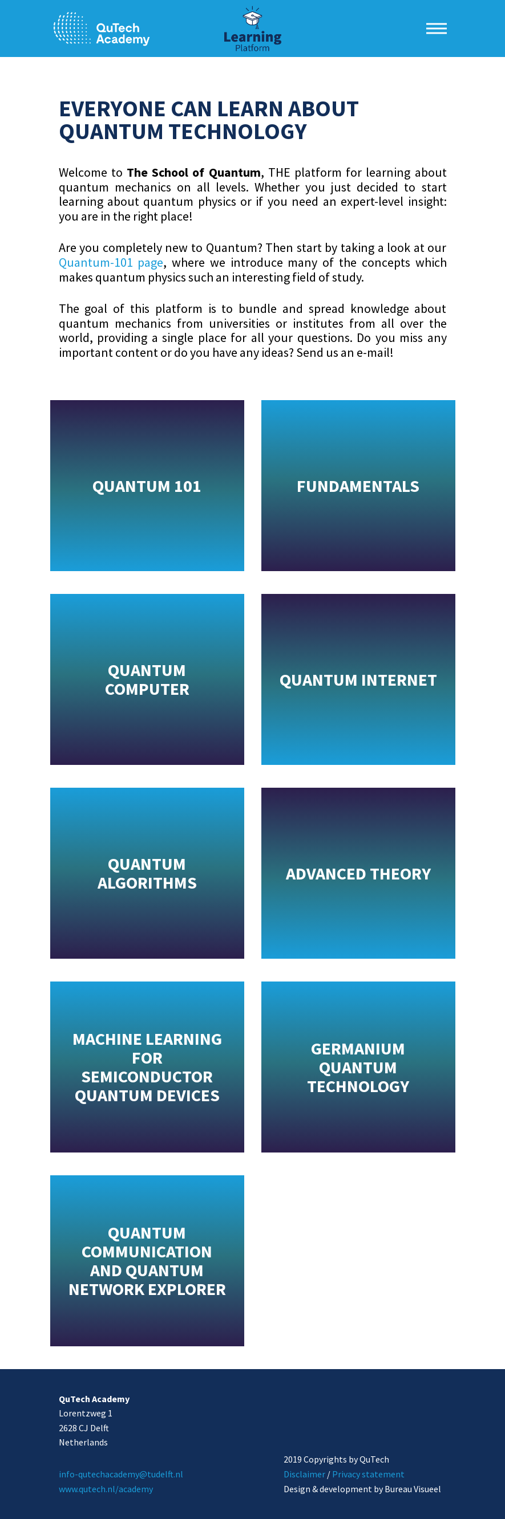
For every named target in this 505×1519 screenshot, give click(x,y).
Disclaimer (304, 1474)
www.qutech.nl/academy (106, 1488)
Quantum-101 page (111, 262)
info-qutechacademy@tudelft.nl (121, 1474)
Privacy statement (368, 1474)
